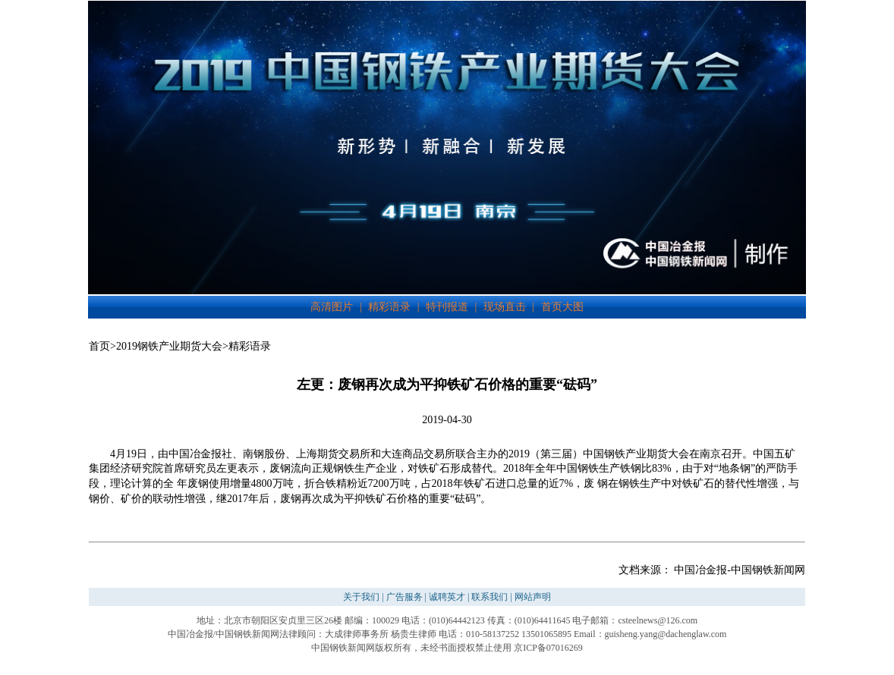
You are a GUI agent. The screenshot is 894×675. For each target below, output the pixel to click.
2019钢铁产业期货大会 (169, 346)
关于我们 (361, 597)
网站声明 (533, 597)
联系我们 (489, 597)
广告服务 (404, 597)
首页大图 (562, 306)
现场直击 (504, 306)
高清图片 (331, 306)
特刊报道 (447, 306)
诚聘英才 (447, 597)
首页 (99, 346)
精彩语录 (389, 306)
